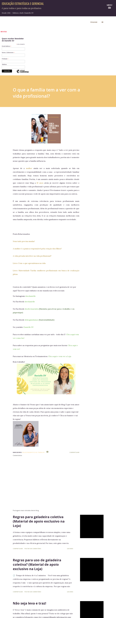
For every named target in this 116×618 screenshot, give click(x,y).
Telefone (4, 64)
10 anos (40, 183)
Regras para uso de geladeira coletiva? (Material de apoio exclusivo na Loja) (37, 564)
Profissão (5, 59)
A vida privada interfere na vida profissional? (32, 256)
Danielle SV (29, 327)
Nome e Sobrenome (8, 52)
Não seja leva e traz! (29, 603)
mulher (29, 168)
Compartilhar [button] (74, 452)
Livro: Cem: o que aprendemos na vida (29, 263)
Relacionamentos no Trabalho (33, 452)
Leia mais (70, 548)
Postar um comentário (32, 548)
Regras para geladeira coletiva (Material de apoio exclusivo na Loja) (39, 521)
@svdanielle (30, 296)
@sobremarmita (32, 309)
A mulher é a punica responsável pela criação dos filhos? (37, 248)
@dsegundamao (31, 320)
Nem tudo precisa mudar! (24, 241)
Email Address (6, 46)
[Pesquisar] (93, 22)
